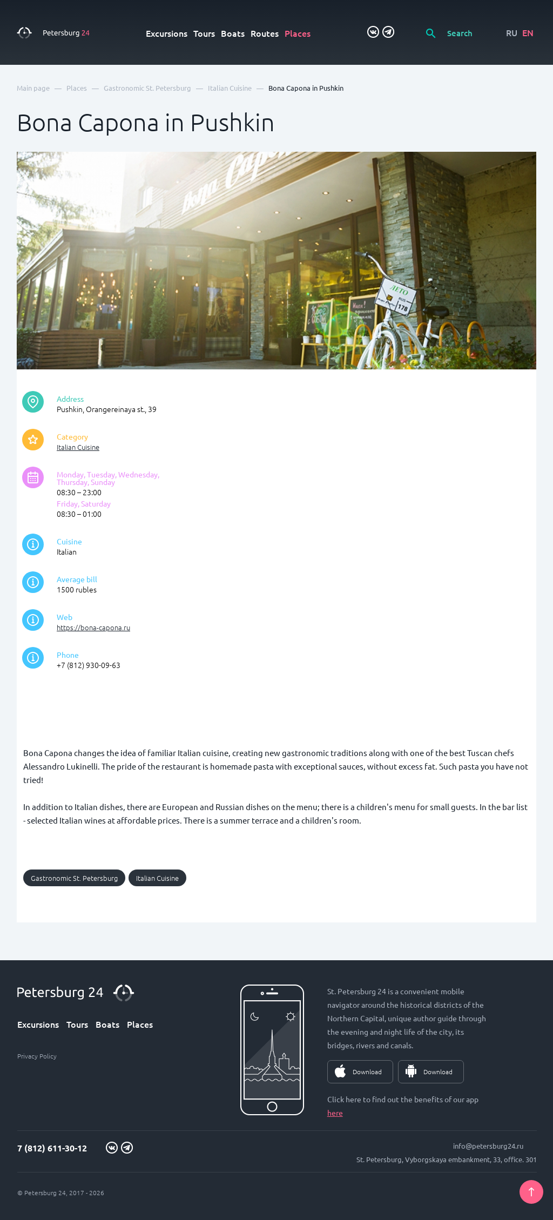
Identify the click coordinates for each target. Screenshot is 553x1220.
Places (298, 33)
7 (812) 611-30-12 (52, 1148)
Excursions (166, 33)
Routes (265, 33)
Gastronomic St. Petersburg (74, 878)
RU (511, 32)
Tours (204, 33)
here (335, 1112)
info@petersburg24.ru (488, 1145)
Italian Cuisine (78, 447)
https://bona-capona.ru (93, 627)
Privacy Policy (37, 1056)
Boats (233, 33)
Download (367, 1071)
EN (528, 32)
